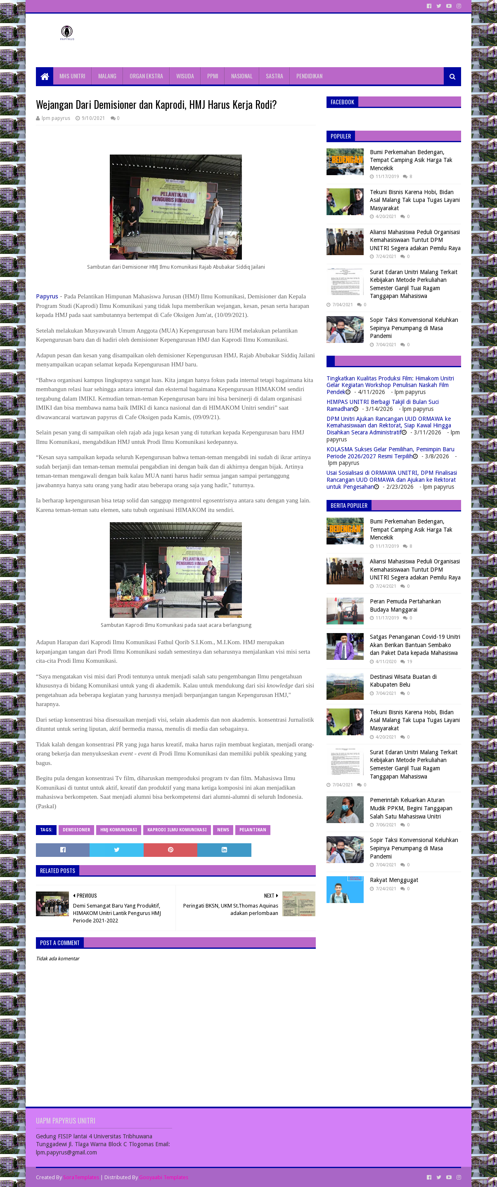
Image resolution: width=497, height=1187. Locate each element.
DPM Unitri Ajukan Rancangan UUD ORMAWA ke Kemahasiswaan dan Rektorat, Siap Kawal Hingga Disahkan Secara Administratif (389, 425)
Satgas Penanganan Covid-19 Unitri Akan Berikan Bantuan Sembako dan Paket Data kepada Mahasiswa (415, 644)
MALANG (107, 75)
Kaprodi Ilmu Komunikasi (177, 830)
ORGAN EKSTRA (146, 75)
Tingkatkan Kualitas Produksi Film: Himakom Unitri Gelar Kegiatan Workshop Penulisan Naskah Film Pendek (390, 385)
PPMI (212, 75)
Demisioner (76, 830)
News (223, 830)
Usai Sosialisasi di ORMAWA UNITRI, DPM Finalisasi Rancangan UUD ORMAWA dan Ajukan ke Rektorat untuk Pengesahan (392, 479)
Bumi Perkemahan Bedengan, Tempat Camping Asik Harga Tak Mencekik (411, 160)
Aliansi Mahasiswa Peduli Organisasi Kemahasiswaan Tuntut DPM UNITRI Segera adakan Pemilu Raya (415, 240)
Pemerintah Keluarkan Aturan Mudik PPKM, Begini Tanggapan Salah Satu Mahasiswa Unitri (411, 808)
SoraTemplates (81, 1177)
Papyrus (47, 296)
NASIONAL (242, 75)
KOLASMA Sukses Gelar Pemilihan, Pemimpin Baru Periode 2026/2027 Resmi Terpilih (390, 453)
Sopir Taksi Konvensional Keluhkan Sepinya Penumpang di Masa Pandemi (414, 328)
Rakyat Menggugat (394, 880)
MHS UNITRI (72, 75)
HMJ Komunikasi (118, 830)
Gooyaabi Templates (163, 1177)
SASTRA (274, 75)
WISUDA (185, 75)
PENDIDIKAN (309, 75)
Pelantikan (252, 830)
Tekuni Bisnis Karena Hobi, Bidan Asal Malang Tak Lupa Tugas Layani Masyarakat (415, 200)
